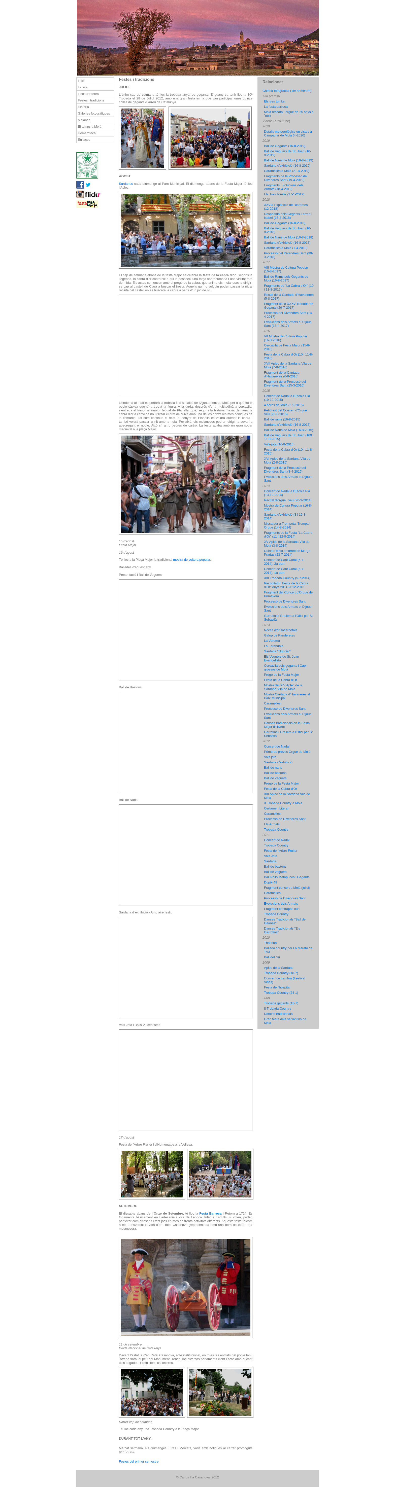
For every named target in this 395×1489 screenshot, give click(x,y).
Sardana (270, 861)
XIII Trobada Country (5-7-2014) (287, 578)
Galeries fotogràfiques (94, 113)
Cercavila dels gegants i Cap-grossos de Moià (285, 667)
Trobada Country (276, 829)
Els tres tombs (274, 101)
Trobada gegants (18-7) (281, 1003)
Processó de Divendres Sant (285, 601)
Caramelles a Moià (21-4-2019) (286, 171)
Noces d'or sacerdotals (280, 630)
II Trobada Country (277, 1008)
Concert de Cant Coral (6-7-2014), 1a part (284, 571)
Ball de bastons (275, 773)
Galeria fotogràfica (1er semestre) (286, 91)
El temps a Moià (89, 126)
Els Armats (272, 824)
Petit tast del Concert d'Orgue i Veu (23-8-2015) (286, 412)
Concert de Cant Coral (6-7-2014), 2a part (284, 561)
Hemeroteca (87, 133)
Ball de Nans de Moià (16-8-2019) (288, 160)
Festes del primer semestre (139, 1461)
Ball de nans (273, 767)
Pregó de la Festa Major (281, 675)
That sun (270, 943)
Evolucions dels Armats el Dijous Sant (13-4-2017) (287, 324)
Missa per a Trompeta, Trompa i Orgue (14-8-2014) (287, 525)
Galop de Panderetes (279, 635)
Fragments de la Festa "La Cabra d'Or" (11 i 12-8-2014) (288, 534)
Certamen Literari (276, 808)
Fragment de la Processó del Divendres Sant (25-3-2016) (285, 383)
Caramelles (272, 703)
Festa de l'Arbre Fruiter (281, 851)
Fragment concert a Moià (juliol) (287, 888)
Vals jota (270, 757)
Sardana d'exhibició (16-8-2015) (287, 425)
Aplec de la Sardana (278, 968)
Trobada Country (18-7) (281, 973)
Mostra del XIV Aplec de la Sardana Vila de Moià (283, 687)
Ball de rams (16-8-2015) (282, 419)
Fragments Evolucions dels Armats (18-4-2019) (283, 187)
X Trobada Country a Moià (283, 803)
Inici (81, 81)
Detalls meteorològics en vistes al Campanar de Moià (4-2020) (288, 133)
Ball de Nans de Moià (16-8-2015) (288, 430)
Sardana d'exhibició (278, 762)
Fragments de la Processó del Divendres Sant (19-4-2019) (286, 178)
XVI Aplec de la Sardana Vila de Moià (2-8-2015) (287, 460)
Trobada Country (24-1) (281, 993)
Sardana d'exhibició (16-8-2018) (287, 242)
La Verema (272, 641)
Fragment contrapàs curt (282, 909)
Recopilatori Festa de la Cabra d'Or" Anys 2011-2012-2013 (286, 585)
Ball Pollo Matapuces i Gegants (287, 877)
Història (83, 107)
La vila (82, 87)
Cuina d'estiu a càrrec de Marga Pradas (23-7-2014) (287, 552)
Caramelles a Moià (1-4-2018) (286, 248)
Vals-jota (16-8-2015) (279, 444)
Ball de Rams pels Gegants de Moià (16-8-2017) (286, 278)
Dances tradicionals (278, 1014)
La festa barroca (276, 107)
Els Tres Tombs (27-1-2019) (284, 194)
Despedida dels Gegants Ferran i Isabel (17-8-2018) (288, 216)
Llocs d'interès (88, 94)
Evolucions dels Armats (281, 903)
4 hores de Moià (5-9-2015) (284, 405)
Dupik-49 (270, 882)
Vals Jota (270, 856)
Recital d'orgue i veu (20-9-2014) (288, 500)
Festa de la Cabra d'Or (280, 680)
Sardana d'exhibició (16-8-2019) (287, 165)
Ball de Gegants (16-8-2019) (284, 146)
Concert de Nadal (276, 746)
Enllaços (84, 139)
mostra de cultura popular (191, 559)
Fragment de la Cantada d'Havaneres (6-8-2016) (281, 374)
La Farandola (273, 646)
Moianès (84, 120)
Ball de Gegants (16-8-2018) (284, 223)
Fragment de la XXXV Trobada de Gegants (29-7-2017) (288, 305)
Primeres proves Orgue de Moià (287, 752)
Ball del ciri (272, 957)
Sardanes (126, 184)
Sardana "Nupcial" (277, 651)
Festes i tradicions (91, 100)
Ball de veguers (275, 778)
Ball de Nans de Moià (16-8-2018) (288, 237)
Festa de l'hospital (277, 987)
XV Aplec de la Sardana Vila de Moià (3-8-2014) (286, 543)
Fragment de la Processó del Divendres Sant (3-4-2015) (285, 469)
